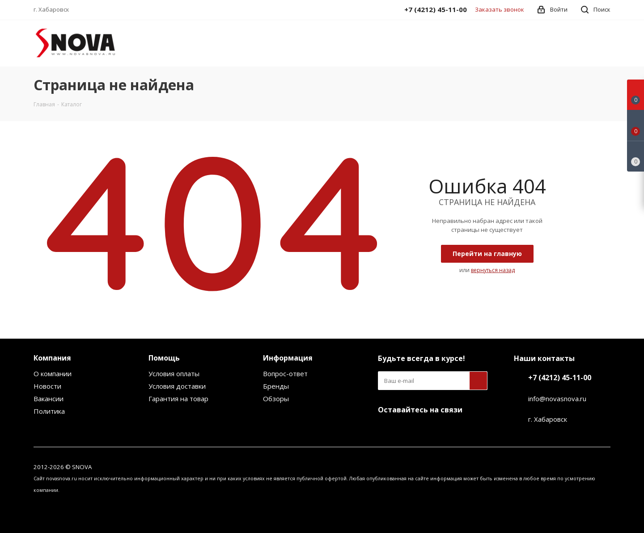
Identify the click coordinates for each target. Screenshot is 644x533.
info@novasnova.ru (557, 398)
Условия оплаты (173, 373)
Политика (49, 411)
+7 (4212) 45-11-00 (559, 377)
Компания (52, 358)
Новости (47, 386)
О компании (53, 373)
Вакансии (49, 398)
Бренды (276, 386)
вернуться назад (493, 270)
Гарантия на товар (178, 398)
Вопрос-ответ (285, 373)
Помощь (164, 358)
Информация (288, 358)
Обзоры (276, 398)
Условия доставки (177, 386)
